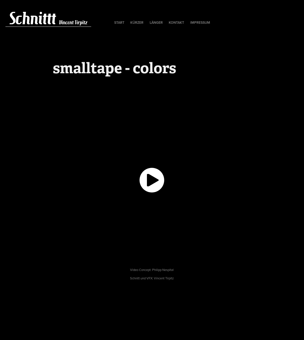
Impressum (200, 22)
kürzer (136, 22)
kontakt (176, 22)
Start (119, 22)
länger (156, 22)
